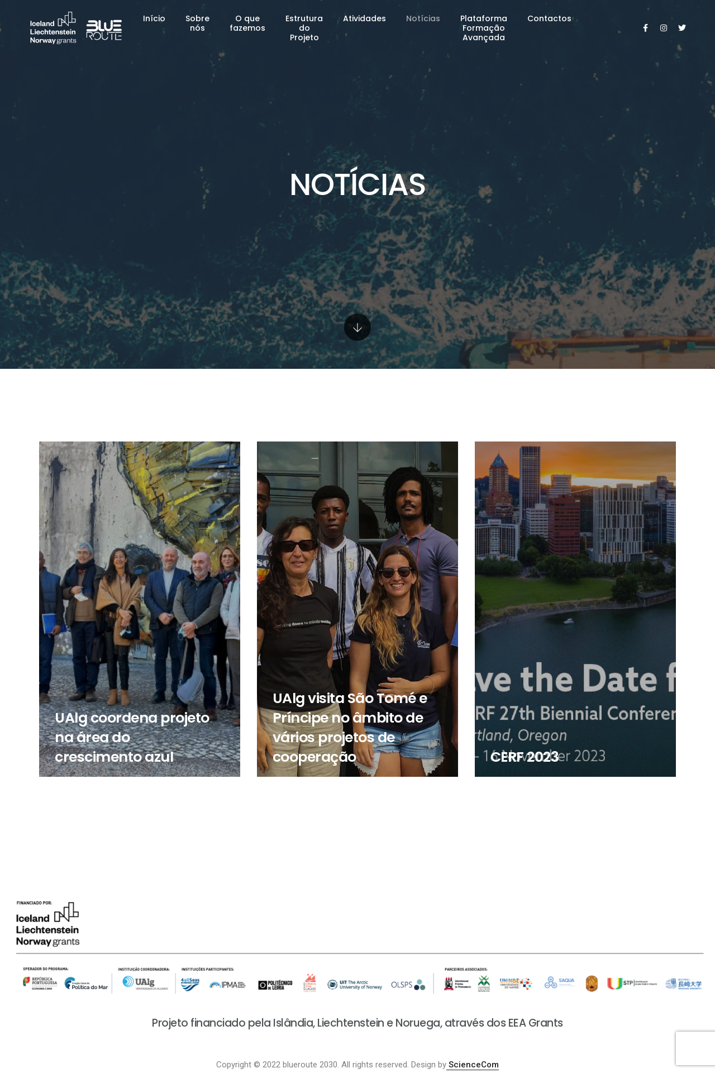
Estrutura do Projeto (304, 28)
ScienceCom (472, 1065)
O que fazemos (247, 23)
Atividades (364, 18)
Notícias (423, 18)
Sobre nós (197, 23)
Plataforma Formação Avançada (483, 28)
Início (154, 18)
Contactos (549, 18)
